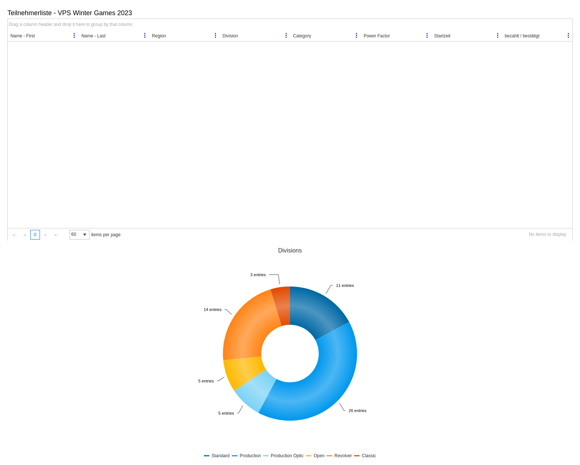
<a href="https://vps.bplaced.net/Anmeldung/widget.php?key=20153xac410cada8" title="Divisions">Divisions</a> (290, 353)
